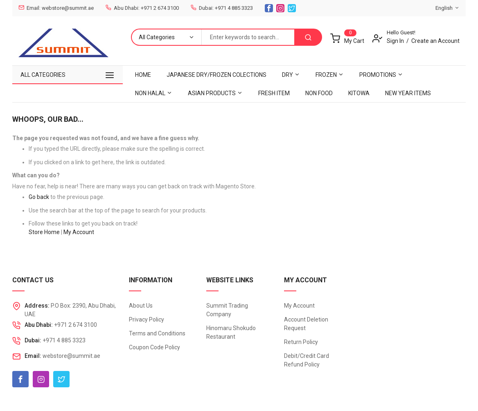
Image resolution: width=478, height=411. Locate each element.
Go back (39, 197)
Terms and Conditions (157, 333)
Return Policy (301, 342)
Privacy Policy (146, 319)
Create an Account (435, 41)
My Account (78, 232)
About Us (141, 305)
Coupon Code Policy (154, 347)
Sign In (395, 41)
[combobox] (247, 37)
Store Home (44, 232)
